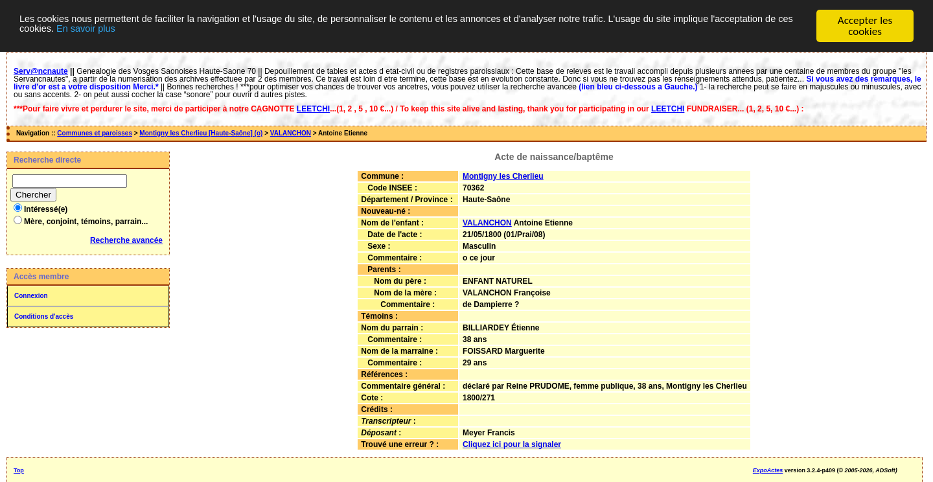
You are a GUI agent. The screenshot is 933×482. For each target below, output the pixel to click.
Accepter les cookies (865, 26)
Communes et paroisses (94, 133)
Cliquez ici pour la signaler (512, 444)
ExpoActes (768, 470)
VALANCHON (290, 133)
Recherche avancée (126, 240)
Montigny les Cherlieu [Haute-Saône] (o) (200, 133)
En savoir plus (241, 32)
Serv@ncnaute (41, 71)
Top (19, 470)
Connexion (31, 295)
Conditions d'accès (43, 316)
